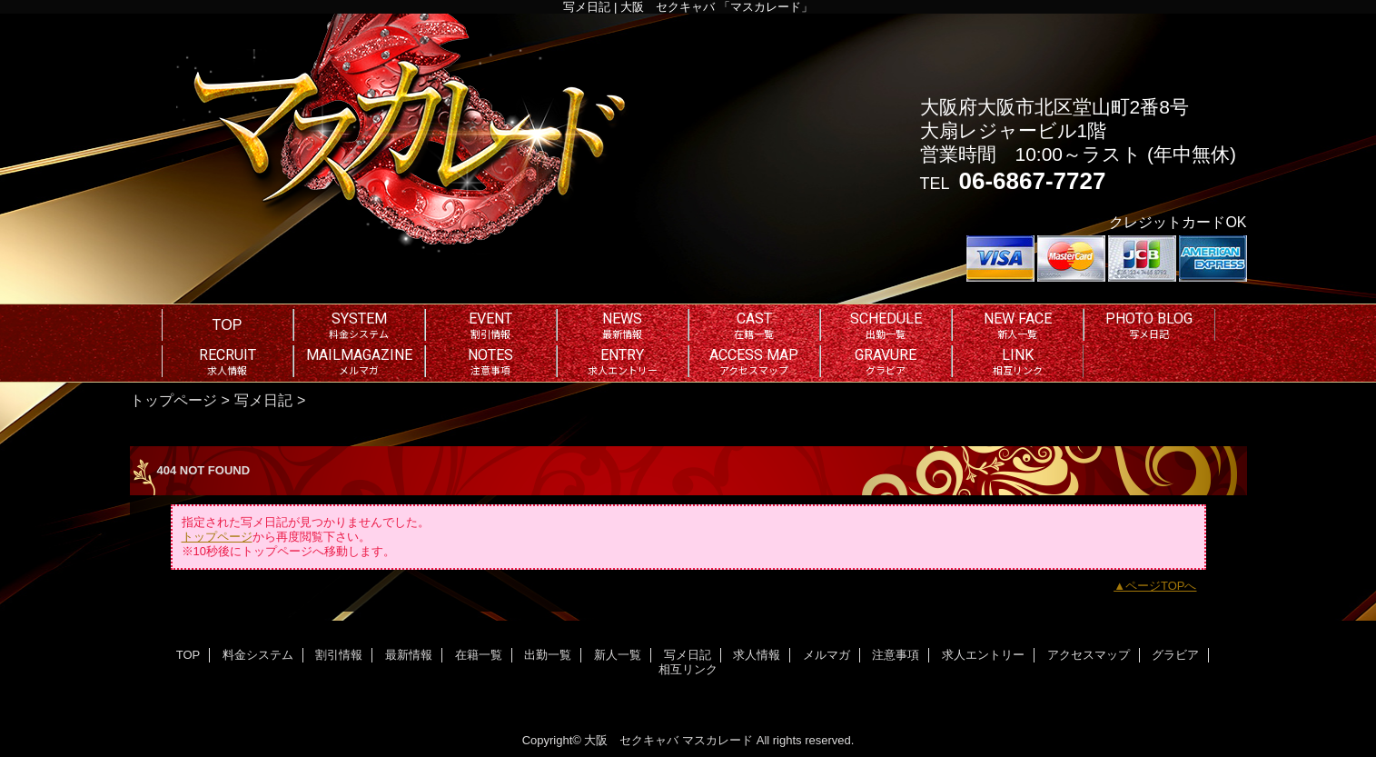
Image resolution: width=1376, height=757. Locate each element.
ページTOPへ (1161, 586)
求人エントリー (983, 655)
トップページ (173, 400)
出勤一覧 (547, 655)
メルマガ (826, 655)
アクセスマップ (1088, 655)
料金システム (258, 655)
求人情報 (756, 655)
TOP (228, 324)
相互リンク (688, 669)
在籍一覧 (478, 655)
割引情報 (338, 655)
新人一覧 (617, 655)
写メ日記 (263, 400)
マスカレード (717, 740)
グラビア (1175, 655)
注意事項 (895, 655)
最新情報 (408, 655)
